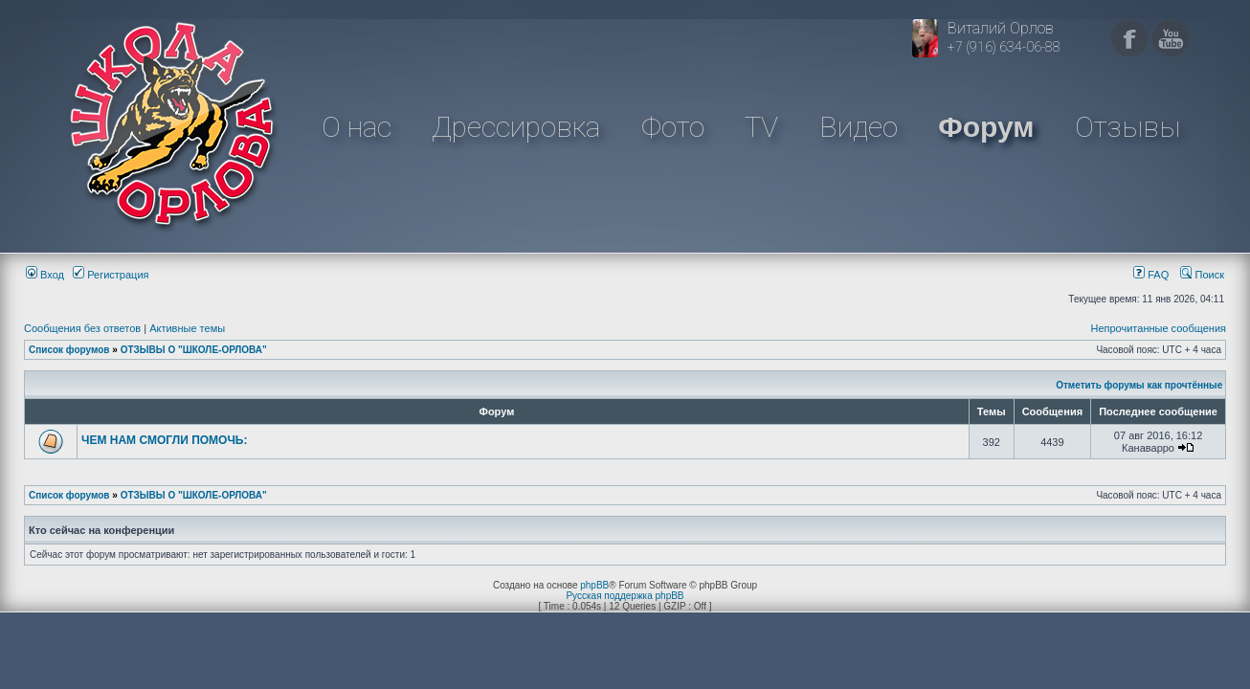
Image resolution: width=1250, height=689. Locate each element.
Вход (45, 274)
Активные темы (187, 328)
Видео (858, 127)
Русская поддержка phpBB (624, 595)
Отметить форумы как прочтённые (1139, 385)
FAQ (1151, 274)
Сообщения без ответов (82, 328)
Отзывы (1127, 127)
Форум (986, 127)
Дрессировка (516, 127)
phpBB (594, 585)
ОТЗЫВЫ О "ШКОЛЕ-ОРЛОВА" (194, 349)
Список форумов (69, 349)
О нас (356, 127)
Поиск (1202, 274)
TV (761, 127)
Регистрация (110, 274)
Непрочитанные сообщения (1158, 328)
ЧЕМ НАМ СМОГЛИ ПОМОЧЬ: (164, 440)
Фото (672, 127)
